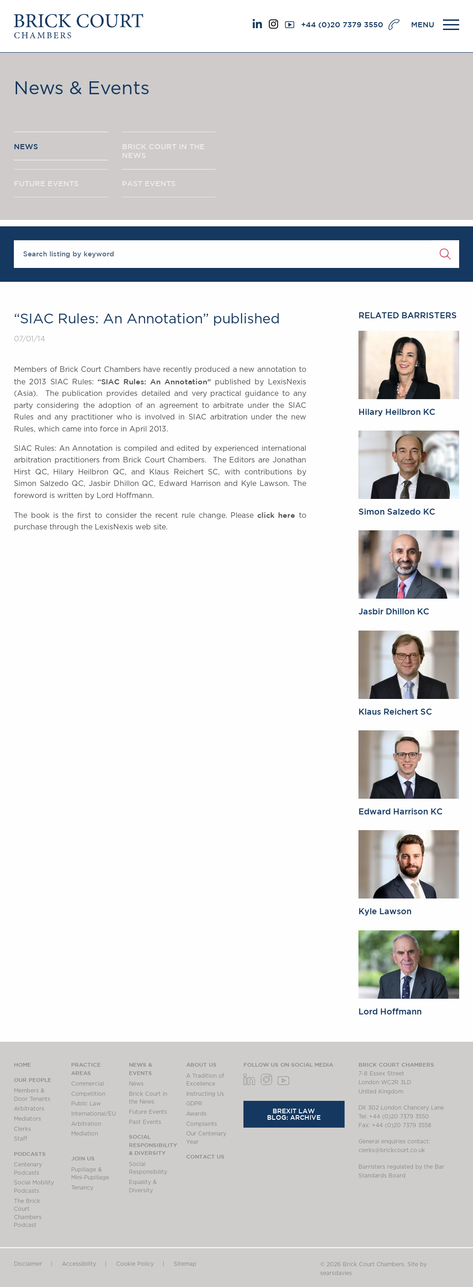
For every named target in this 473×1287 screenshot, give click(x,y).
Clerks (22, 1129)
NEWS (26, 147)
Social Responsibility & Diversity (153, 1144)
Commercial (87, 1084)
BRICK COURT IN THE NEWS (163, 152)
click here (276, 515)
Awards (196, 1114)
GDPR (194, 1103)
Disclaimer (28, 1264)
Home (22, 1064)
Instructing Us (205, 1094)
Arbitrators (29, 1108)
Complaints (201, 1124)
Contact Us (205, 1156)
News (136, 1084)
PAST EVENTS (149, 186)
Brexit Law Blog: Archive (294, 1114)
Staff (20, 1138)
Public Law (86, 1103)
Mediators (27, 1119)
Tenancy (82, 1187)
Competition (88, 1094)
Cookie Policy (135, 1264)
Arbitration (86, 1124)
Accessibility (79, 1264)
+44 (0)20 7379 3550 (342, 24)
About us (201, 1064)
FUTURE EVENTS (46, 186)
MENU (422, 24)
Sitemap (185, 1264)
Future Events (148, 1112)
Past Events (145, 1122)
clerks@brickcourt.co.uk (391, 1150)
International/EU (93, 1114)
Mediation (84, 1133)
